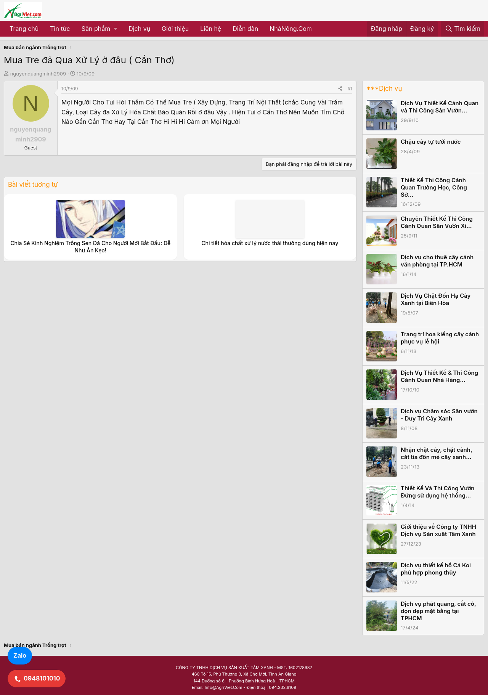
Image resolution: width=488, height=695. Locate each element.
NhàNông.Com (291, 28)
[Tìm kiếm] (462, 29)
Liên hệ (210, 28)
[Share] (340, 88)
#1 (350, 88)
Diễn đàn (245, 28)
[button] (99, 29)
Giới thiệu (175, 28)
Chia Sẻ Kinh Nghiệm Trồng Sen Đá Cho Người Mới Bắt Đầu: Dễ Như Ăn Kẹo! (90, 246)
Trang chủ (24, 28)
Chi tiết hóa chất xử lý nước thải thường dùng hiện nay (269, 243)
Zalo (19, 655)
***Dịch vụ (384, 88)
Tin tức (60, 28)
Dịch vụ (139, 28)
